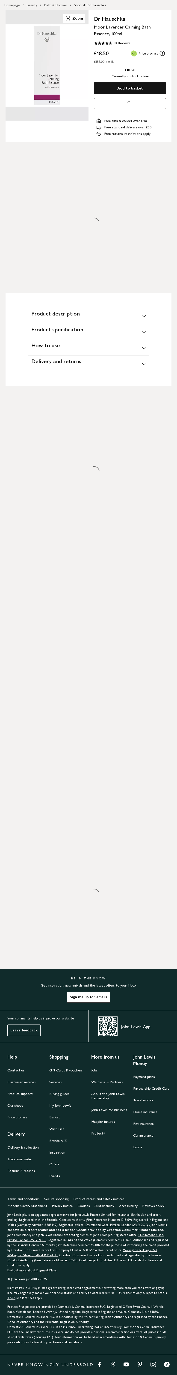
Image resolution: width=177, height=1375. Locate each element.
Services (55, 1082)
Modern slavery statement (27, 1206)
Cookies (83, 1206)
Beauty (32, 5)
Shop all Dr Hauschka (90, 5)
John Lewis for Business (109, 1110)
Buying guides (59, 1093)
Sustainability (104, 1206)
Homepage (12, 5)
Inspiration (57, 1152)
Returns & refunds (21, 1171)
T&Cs (11, 1298)
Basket (54, 1117)
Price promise (17, 1117)
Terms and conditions (23, 1199)
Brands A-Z (58, 1140)
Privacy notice (62, 1206)
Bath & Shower (55, 5)
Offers (54, 1164)
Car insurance (143, 1135)
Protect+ (98, 1133)
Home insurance (145, 1112)
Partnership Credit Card (151, 1088)
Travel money (143, 1100)
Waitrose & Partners (107, 1082)
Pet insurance (143, 1123)
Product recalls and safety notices (98, 1199)
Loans (137, 1147)
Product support (20, 1093)
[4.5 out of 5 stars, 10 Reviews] (112, 43)
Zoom (74, 18)
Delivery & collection (23, 1147)
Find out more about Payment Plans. (32, 1270)
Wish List (56, 1129)
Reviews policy (153, 1206)
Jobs (94, 1070)
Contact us (16, 1070)
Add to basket (130, 88)
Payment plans (144, 1076)
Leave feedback (24, 1030)
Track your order (19, 1159)
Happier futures (103, 1121)
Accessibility (128, 1206)
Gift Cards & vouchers (66, 1070)
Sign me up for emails (88, 997)
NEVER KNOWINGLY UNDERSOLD (50, 1364)
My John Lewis (60, 1105)
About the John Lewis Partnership (108, 1095)
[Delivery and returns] (88, 363)
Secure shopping (56, 1199)
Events (54, 1176)
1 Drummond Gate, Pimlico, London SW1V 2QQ (116, 1225)
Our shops (15, 1105)
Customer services (21, 1082)
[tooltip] (162, 53)
